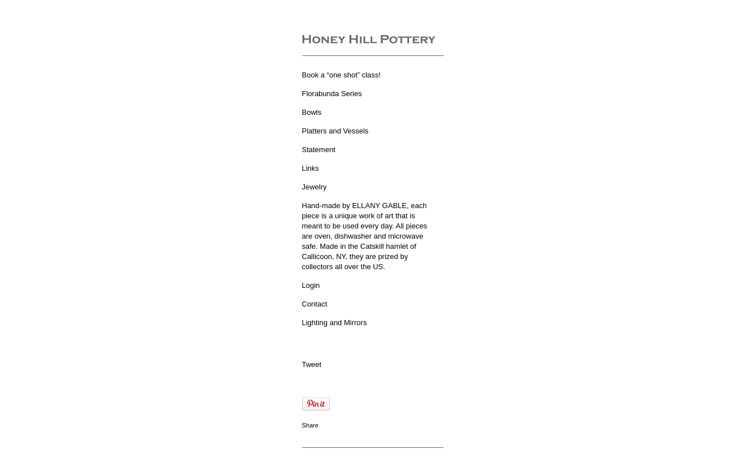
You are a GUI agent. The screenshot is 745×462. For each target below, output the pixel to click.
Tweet (312, 364)
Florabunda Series (332, 93)
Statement (318, 149)
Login (311, 285)
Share (310, 425)
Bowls (312, 112)
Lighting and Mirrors (334, 322)
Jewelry (314, 187)
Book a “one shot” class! (341, 75)
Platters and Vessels (335, 131)
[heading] (369, 40)
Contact (315, 304)
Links (310, 168)
